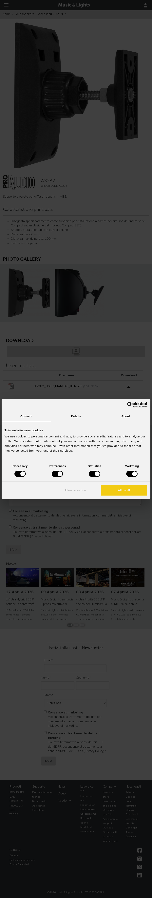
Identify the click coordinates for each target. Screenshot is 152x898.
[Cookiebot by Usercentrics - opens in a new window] (130, 405)
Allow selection (75, 490)
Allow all (124, 490)
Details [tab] (76, 416)
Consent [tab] (26, 416)
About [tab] (125, 416)
